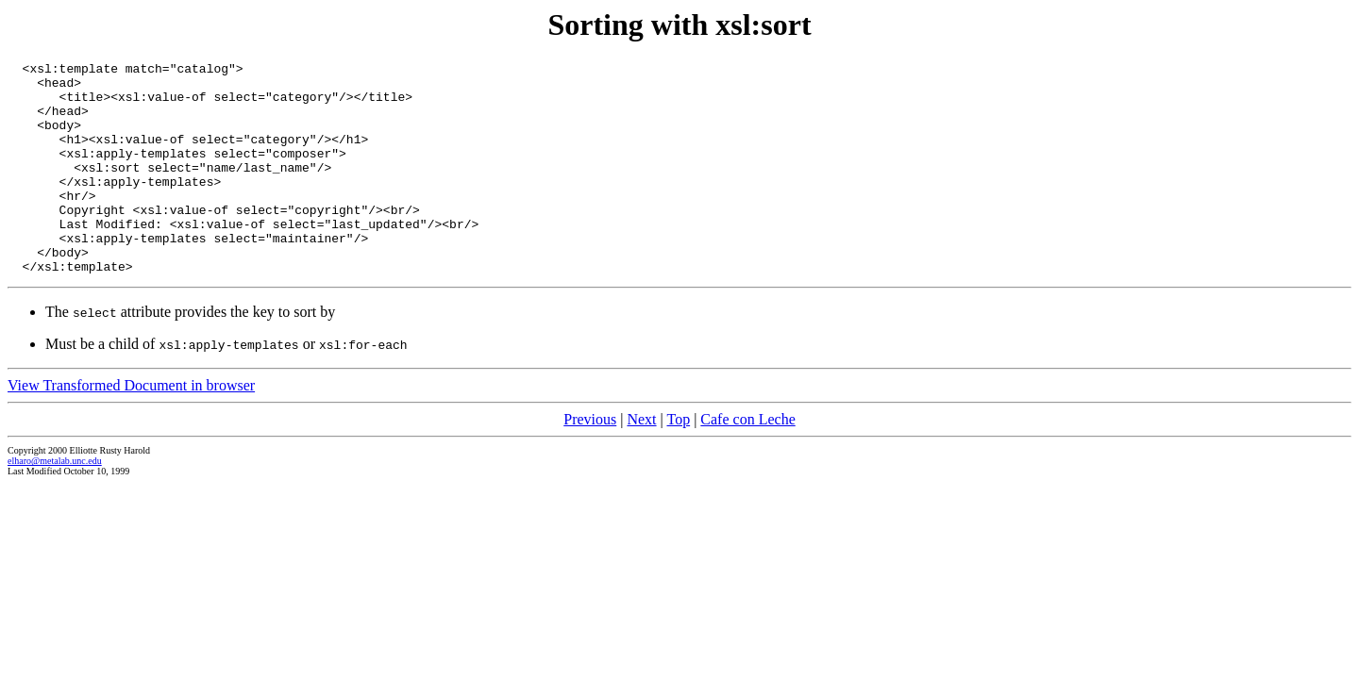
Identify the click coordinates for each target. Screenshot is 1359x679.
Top (678, 462)
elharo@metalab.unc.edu (55, 503)
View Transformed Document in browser (131, 428)
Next (641, 462)
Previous (589, 462)
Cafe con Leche (747, 462)
